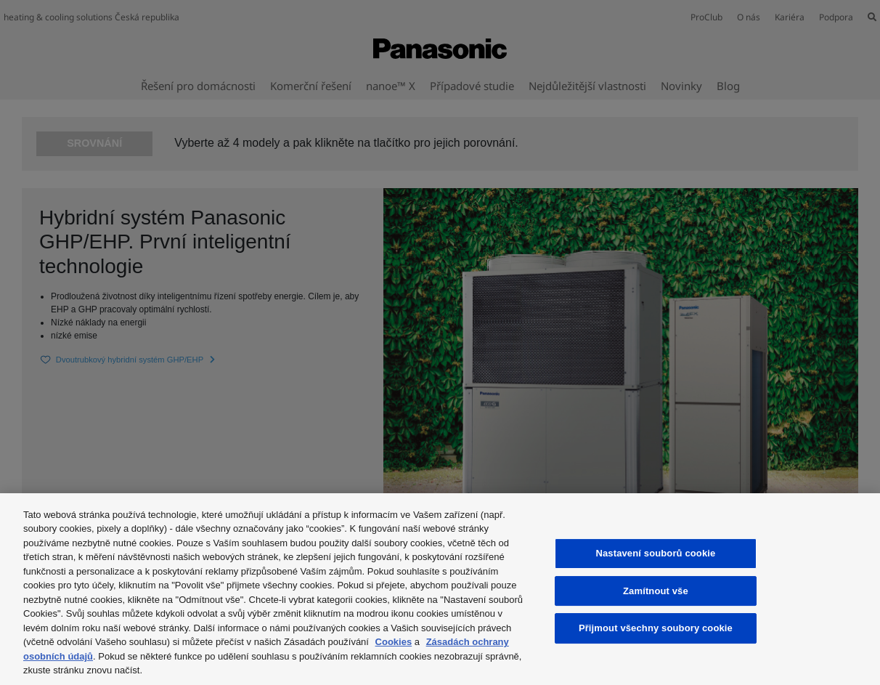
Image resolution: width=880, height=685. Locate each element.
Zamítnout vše (655, 590)
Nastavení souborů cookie (655, 553)
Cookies (393, 641)
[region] (440, 589)
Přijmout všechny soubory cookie (656, 628)
